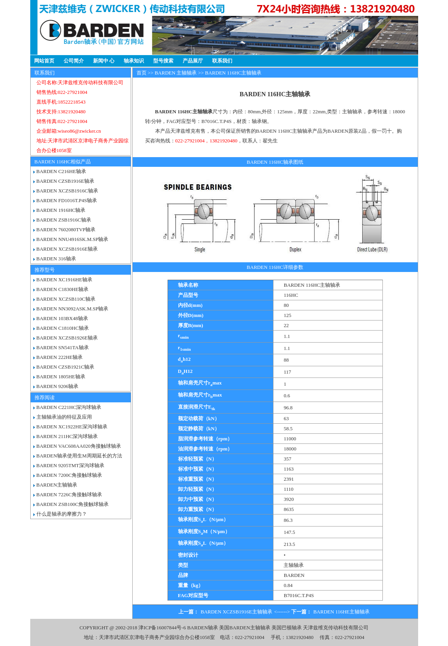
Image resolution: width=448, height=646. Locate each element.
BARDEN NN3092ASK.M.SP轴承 (72, 309)
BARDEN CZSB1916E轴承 (65, 181)
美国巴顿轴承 (287, 627)
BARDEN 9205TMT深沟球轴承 (70, 465)
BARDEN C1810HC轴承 (62, 328)
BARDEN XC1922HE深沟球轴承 (71, 427)
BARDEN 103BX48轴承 (62, 318)
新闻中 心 (103, 61)
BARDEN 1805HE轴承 (60, 376)
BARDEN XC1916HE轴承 (64, 279)
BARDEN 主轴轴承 (176, 73)
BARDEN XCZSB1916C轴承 (67, 191)
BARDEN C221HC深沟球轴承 (69, 407)
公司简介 (74, 61)
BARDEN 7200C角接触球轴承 (69, 475)
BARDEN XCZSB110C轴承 (65, 299)
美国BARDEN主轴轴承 (244, 627)
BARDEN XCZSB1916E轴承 (67, 249)
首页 (142, 73)
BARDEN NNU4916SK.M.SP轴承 (72, 239)
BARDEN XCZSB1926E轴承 (67, 338)
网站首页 (44, 61)
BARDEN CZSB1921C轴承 (65, 367)
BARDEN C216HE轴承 (61, 171)
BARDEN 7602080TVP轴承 (66, 229)
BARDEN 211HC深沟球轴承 (67, 436)
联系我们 (222, 61)
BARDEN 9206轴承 (57, 386)
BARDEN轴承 (202, 627)
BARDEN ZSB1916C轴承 (63, 220)
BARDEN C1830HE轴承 (62, 289)
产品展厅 (193, 61)
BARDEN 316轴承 (56, 259)
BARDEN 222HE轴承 (59, 357)
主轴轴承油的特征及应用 (64, 417)
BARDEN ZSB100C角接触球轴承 (72, 504)
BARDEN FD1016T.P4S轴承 (66, 200)
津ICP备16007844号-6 (162, 627)
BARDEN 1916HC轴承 (61, 210)
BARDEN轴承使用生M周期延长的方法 (79, 456)
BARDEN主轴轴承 (56, 485)
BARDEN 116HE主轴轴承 (341, 612)
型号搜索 (163, 61)
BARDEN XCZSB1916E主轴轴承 (236, 612)
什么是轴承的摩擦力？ (61, 514)
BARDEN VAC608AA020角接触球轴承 (78, 446)
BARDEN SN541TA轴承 (62, 347)
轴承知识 (134, 61)
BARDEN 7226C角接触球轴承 (69, 494)
